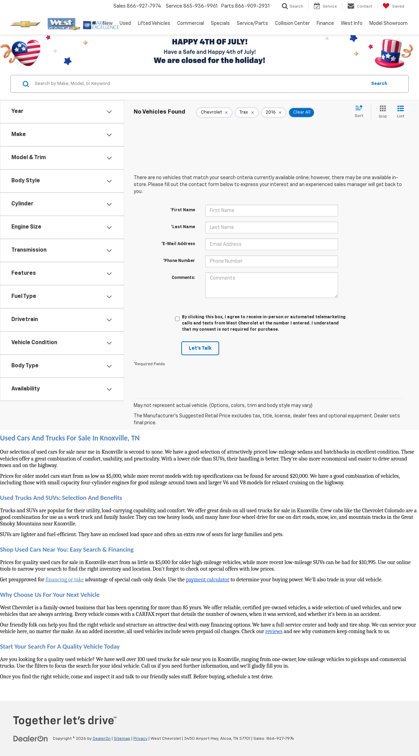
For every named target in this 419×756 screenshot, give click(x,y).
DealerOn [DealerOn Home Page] (102, 739)
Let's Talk (200, 348)
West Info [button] (351, 23)
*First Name (182, 210)
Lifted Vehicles (154, 23)
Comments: (183, 278)
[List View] (400, 112)
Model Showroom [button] (388, 23)
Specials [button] (220, 23)
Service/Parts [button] (252, 23)
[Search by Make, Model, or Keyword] (199, 84)
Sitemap (122, 739)
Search (379, 83)
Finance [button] (325, 23)
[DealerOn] (30, 738)
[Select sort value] (361, 112)
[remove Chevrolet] (214, 112)
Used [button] (125, 23)
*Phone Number (179, 261)
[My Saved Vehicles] (393, 6)
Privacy (140, 739)
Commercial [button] (190, 23)
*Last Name (183, 227)
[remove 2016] (273, 112)
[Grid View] (381, 112)
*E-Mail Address (178, 244)
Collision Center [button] (292, 23)
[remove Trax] (247, 112)
